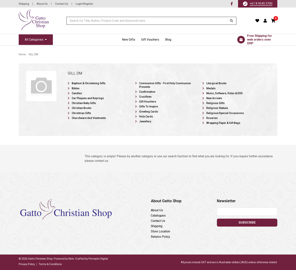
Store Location (160, 231)
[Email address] (247, 212)
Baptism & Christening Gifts (89, 83)
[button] (273, 20)
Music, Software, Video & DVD (224, 93)
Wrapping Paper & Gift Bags (223, 122)
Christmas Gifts (81, 113)
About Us (42, 3)
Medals (211, 88)
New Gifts (128, 39)
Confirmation (147, 91)
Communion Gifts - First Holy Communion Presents (165, 85)
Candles (77, 93)
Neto (71, 258)
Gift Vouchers (150, 39)
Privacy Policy (27, 264)
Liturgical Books (216, 83)
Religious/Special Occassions (225, 113)
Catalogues (158, 215)
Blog (168, 39)
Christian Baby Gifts (84, 103)
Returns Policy (160, 236)
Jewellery (145, 121)
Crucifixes (145, 96)
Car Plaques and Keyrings (88, 98)
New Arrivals (214, 98)
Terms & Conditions (50, 264)
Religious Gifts (215, 103)
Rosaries (212, 118)
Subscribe (247, 222)
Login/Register (84, 3)
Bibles (75, 88)
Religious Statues (217, 108)
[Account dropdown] (265, 20)
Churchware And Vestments (89, 118)
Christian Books (81, 108)
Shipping (24, 3)
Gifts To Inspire (148, 106)
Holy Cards (146, 116)
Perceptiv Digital (98, 258)
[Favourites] (257, 20)
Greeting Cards (148, 111)
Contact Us (61, 3)
